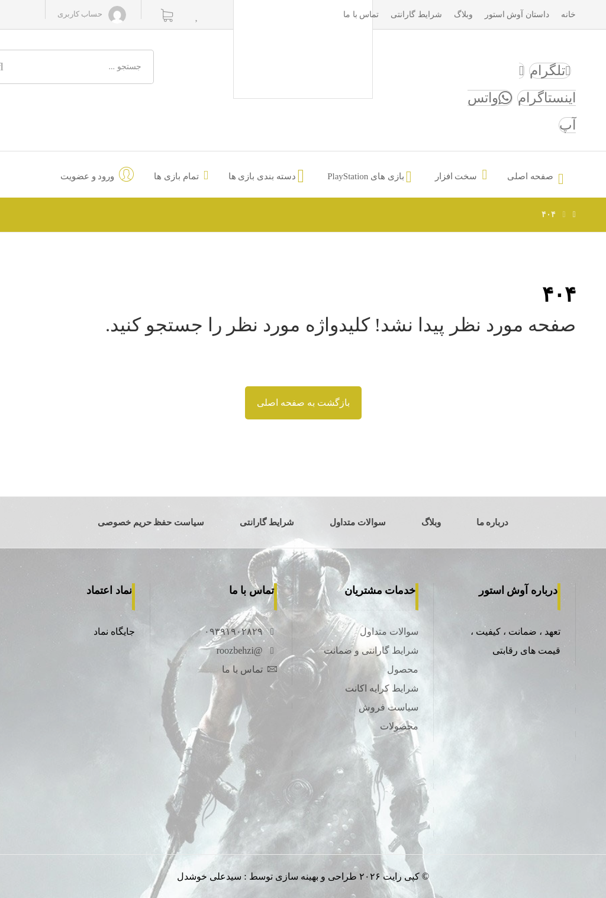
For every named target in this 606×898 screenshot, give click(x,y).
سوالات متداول (389, 631)
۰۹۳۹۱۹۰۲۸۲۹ (240, 631)
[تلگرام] (549, 71)
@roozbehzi (247, 650)
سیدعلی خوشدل (209, 876)
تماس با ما (249, 669)
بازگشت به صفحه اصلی (303, 403)
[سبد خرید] (166, 14)
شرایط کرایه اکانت (381, 688)
